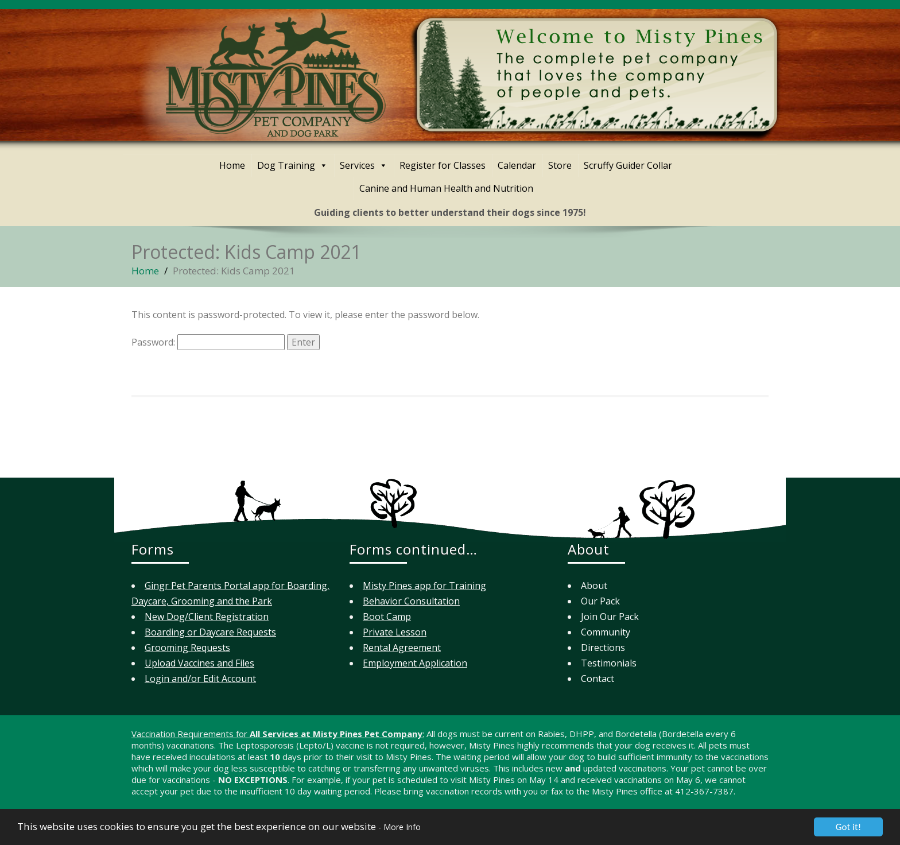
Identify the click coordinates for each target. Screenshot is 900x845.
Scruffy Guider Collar (628, 165)
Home (232, 165)
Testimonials (609, 663)
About (594, 585)
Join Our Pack (610, 616)
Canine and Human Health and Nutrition (446, 188)
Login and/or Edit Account (200, 678)
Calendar (517, 165)
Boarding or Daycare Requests (210, 632)
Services (363, 165)
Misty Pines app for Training (424, 585)
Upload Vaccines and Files (199, 663)
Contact (597, 678)
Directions (603, 647)
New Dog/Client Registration (207, 616)
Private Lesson (394, 632)
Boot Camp (387, 616)
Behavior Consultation (411, 601)
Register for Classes (442, 165)
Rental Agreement (402, 647)
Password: (208, 342)
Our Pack (600, 601)
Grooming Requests (187, 647)
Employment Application (415, 663)
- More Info (397, 829)
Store (560, 165)
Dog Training (292, 165)
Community (605, 632)
